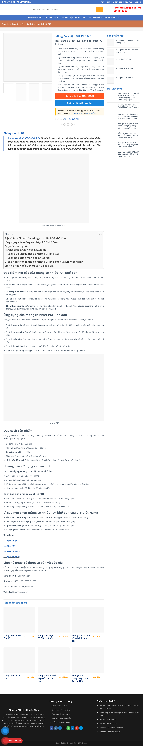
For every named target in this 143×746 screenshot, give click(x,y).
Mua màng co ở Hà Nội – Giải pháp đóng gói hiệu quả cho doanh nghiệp (128, 116)
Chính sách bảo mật (59, 706)
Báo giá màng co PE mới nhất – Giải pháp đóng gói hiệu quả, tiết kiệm (128, 126)
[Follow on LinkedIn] (72, 728)
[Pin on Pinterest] (70, 124)
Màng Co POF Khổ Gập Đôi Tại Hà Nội (47, 678)
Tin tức (128, 2)
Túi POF (49, 17)
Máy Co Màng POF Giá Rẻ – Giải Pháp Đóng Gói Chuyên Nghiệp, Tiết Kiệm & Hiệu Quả (128, 96)
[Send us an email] (64, 728)
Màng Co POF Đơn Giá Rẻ (12, 636)
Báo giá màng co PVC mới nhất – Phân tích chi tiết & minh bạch (128, 135)
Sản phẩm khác (111, 17)
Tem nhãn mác (94, 17)
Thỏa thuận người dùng (61, 722)
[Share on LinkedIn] (74, 124)
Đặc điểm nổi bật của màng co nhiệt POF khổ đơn (35, 238)
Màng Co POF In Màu (11, 677)
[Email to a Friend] (66, 124)
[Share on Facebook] (57, 124)
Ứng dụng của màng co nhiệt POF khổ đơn (31, 242)
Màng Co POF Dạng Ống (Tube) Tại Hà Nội (80, 678)
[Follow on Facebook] (51, 728)
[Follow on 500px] (81, 728)
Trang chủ (106, 2)
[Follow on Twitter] (60, 728)
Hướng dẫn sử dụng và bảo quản (25, 250)
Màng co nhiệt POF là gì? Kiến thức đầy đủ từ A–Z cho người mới (128, 154)
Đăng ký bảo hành (92, 113)
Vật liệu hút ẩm (78, 17)
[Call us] (68, 728)
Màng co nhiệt (10, 540)
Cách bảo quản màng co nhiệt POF (29, 257)
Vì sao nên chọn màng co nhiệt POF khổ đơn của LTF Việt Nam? (44, 261)
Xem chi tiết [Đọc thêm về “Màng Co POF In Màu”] (29, 677)
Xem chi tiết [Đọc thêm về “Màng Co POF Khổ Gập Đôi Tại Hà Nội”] (63, 677)
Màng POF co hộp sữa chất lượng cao (81, 638)
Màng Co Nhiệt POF (43, 24)
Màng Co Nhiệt (35, 17)
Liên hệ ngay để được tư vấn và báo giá (29, 265)
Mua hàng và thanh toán (61, 718)
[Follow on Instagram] (56, 728)
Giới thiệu (117, 2)
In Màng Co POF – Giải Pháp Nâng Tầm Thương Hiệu (128, 107)
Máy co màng (61, 17)
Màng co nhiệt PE (11, 556)
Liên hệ (138, 2)
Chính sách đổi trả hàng (61, 710)
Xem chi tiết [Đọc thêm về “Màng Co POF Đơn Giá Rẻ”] (29, 637)
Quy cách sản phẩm (17, 246)
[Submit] (99, 9)
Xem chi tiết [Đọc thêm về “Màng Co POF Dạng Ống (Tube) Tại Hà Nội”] (97, 677)
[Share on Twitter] (62, 124)
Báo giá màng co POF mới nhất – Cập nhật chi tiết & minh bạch (128, 144)
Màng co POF (9, 546)
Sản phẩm (15, 24)
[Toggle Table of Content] (98, 234)
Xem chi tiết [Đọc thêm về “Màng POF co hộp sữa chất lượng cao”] (97, 637)
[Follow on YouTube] (77, 728)
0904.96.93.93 (77, 113)
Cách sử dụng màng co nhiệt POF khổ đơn (34, 253)
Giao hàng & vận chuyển (61, 714)
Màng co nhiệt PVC (12, 551)
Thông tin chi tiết (14, 133)
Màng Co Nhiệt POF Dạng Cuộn (45, 636)
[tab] (14, 133)
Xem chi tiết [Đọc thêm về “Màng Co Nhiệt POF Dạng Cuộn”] (63, 637)
